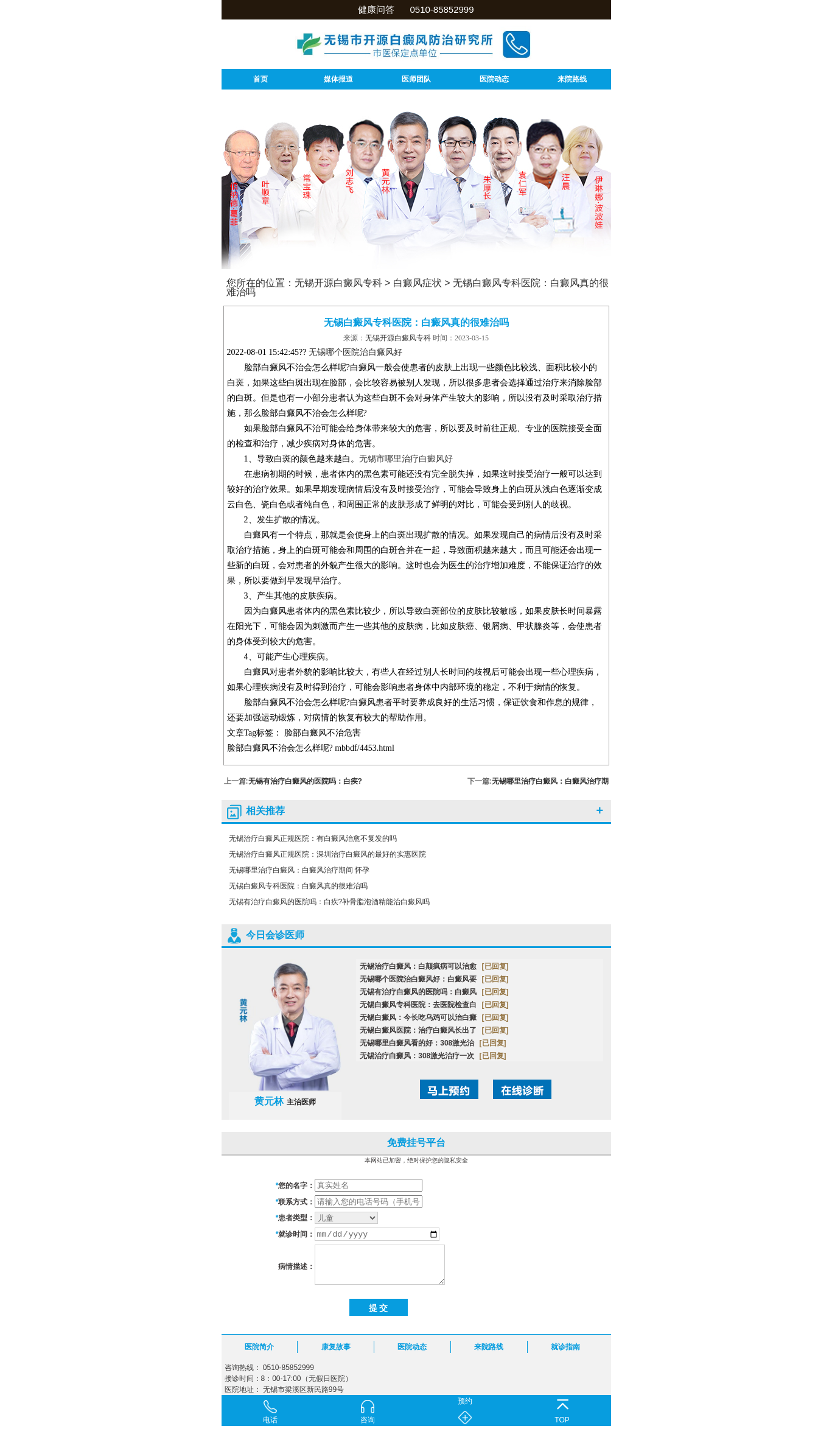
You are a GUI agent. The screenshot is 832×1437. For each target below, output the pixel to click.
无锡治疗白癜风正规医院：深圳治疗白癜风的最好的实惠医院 (327, 854)
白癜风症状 (417, 283)
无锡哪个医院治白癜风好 (355, 352)
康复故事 (336, 1347)
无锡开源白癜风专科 (338, 283)
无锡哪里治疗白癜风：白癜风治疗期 (550, 781)
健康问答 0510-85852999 (416, 9)
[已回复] (495, 966)
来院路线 (572, 79)
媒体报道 (338, 79)
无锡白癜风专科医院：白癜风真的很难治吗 (298, 886)
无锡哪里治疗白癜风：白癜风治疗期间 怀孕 (299, 870)
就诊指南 (565, 1347)
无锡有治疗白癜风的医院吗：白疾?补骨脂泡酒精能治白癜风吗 (329, 902)
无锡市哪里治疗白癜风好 (406, 458)
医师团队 (416, 79)
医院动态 (494, 79)
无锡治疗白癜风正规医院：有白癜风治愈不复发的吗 (313, 838)
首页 (260, 79)
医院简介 (259, 1347)
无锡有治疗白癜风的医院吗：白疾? (305, 781)
